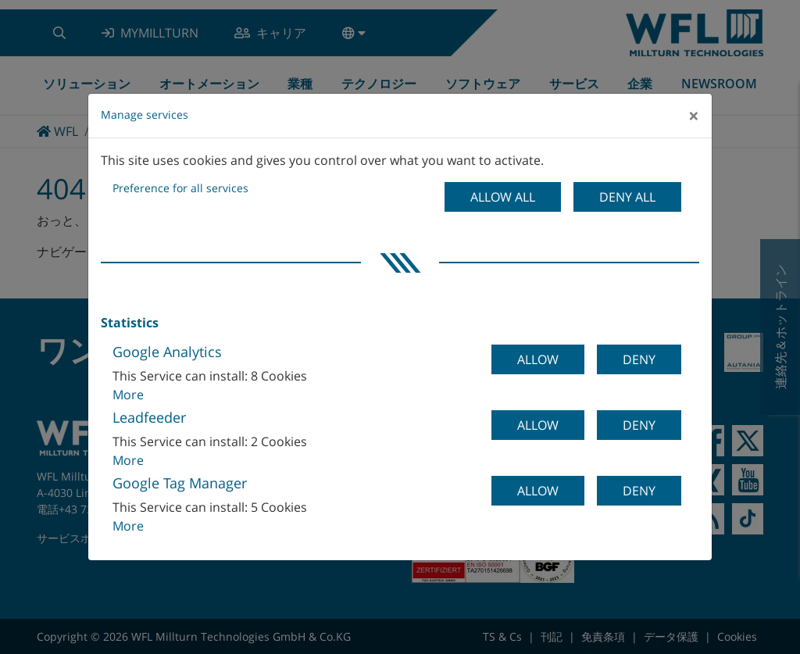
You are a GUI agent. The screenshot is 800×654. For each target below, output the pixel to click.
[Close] (694, 116)
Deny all (627, 196)
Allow (538, 359)
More (128, 394)
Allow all (502, 196)
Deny (639, 359)
